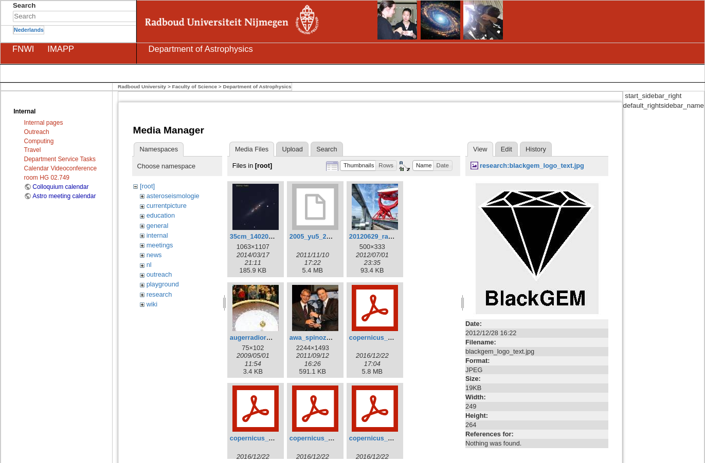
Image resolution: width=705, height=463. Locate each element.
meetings (160, 245)
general (158, 225)
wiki (152, 304)
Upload (292, 149)
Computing (39, 141)
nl (149, 264)
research (159, 294)
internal (157, 235)
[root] (147, 186)
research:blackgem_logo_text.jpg (532, 165)
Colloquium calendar (60, 186)
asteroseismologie (173, 196)
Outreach (36, 132)
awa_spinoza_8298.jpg (325, 337)
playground (163, 284)
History (536, 149)
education (161, 215)
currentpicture (167, 205)
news (154, 255)
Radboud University (142, 86)
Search (131, 16)
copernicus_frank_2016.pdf (332, 438)
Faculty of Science (195, 86)
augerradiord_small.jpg (266, 337)
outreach (159, 274)
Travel (32, 149)
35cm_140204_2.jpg (260, 236)
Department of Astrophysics (257, 86)
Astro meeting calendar (64, 196)
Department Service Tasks (60, 159)
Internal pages (43, 122)
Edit (506, 149)
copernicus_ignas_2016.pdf (392, 438)
